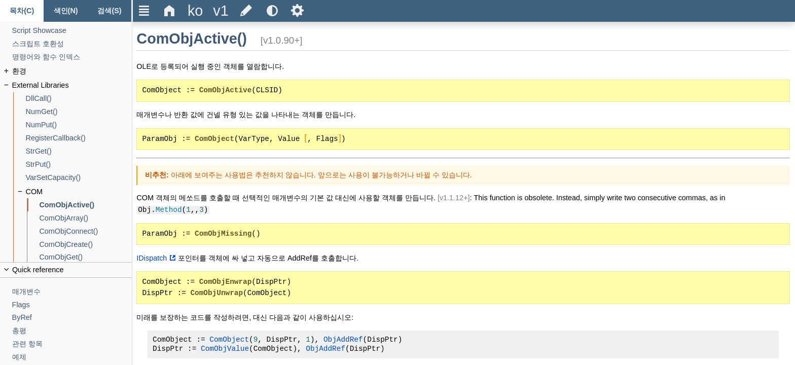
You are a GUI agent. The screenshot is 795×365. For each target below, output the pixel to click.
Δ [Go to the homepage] (169, 11)
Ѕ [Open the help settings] (297, 11)
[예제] (72, 357)
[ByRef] (72, 317)
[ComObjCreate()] (85, 244)
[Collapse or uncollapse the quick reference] (65, 270)
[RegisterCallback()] (79, 138)
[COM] (79, 192)
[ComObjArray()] (85, 218)
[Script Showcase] (72, 30)
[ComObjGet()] (85, 257)
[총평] (72, 331)
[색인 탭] (65, 11)
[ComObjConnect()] (85, 231)
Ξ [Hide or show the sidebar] (144, 11)
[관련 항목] (72, 344)
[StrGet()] (79, 151)
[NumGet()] (79, 112)
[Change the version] (220, 11)
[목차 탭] (22, 11)
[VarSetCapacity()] (79, 178)
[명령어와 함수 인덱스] (72, 57)
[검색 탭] (109, 11)
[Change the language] (195, 11)
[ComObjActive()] (85, 205)
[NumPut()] (79, 125)
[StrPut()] (79, 164)
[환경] (72, 71)
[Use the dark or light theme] (271, 11)
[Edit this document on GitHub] (246, 11)
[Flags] (72, 305)
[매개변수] (72, 292)
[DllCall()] (79, 98)
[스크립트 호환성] (72, 44)
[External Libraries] (72, 85)
